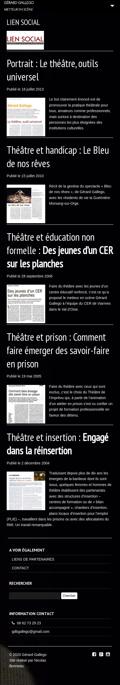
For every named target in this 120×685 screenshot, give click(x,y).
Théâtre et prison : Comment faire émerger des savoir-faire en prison (58, 350)
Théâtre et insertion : (57, 443)
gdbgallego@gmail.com (31, 631)
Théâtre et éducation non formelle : (60, 250)
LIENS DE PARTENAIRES (33, 559)
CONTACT (20, 568)
